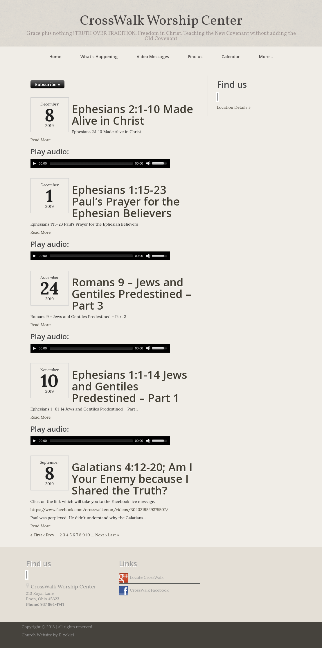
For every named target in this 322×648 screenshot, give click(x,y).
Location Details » (234, 107)
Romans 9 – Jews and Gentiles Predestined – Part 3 (131, 293)
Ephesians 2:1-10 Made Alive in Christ (132, 114)
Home (55, 56)
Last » (113, 535)
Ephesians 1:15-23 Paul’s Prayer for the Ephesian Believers (126, 201)
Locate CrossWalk (141, 578)
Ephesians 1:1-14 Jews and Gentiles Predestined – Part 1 (129, 386)
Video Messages (153, 56)
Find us (195, 56)
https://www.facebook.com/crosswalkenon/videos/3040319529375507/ (99, 509)
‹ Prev (48, 535)
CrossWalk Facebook (144, 590)
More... (266, 56)
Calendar (231, 56)
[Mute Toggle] (148, 163)
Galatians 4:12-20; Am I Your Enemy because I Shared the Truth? (132, 478)
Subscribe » (47, 84)
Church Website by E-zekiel (48, 635)
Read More (40, 139)
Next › (101, 535)
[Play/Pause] (34, 163)
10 (88, 535)
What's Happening (99, 56)
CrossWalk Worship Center (161, 21)
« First (36, 535)
